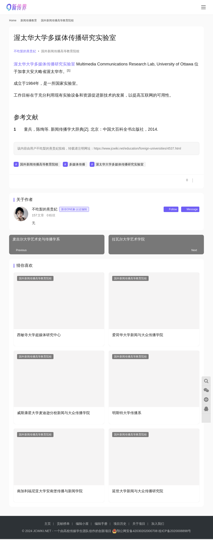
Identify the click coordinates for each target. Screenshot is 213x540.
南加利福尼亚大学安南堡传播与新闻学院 (50, 492)
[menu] (203, 7)
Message (188, 209)
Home (12, 20)
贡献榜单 (63, 524)
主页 (47, 524)
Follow (165, 209)
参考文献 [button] (26, 117)
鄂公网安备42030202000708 (134, 532)
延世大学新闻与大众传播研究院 (137, 492)
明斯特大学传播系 (126, 414)
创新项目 (105, 532)
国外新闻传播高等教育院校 (60, 51)
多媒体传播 (77, 164)
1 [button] (15, 129)
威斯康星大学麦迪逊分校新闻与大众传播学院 (53, 414)
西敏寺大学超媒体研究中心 (39, 336)
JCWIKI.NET (42, 532)
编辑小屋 (82, 524)
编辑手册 (101, 524)
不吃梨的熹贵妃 (25, 51)
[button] (68, 71)
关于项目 (138, 524)
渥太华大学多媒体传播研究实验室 (44, 64)
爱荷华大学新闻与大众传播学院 (137, 336)
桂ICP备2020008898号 (174, 532)
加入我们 (157, 524)
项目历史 (120, 524)
